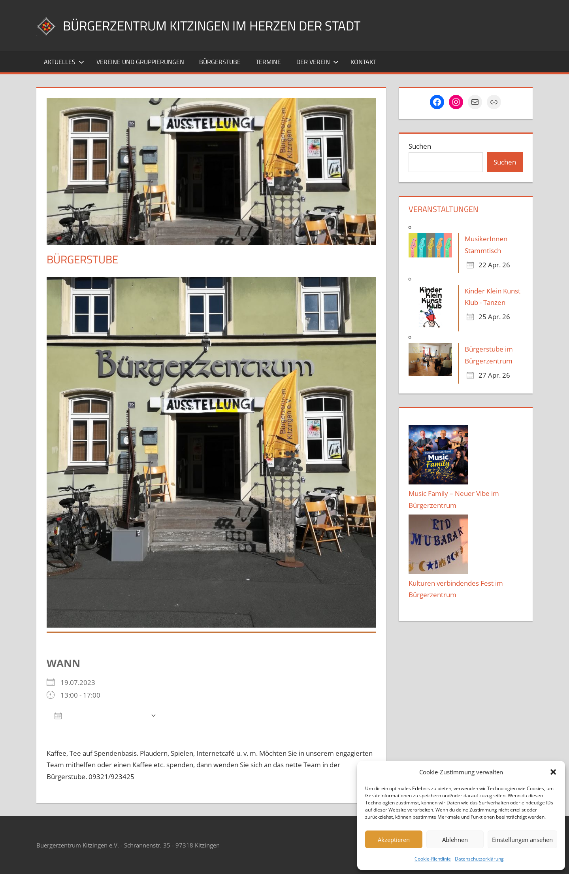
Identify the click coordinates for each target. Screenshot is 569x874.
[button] (553, 772)
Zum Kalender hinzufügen (101, 715)
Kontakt (363, 61)
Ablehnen (455, 840)
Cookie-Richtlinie (433, 858)
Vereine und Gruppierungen (140, 61)
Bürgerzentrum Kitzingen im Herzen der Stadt (226, 25)
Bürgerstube (220, 61)
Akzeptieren (394, 840)
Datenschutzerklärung (479, 858)
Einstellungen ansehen (522, 840)
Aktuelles (64, 61)
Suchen (420, 146)
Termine (268, 61)
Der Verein (317, 61)
